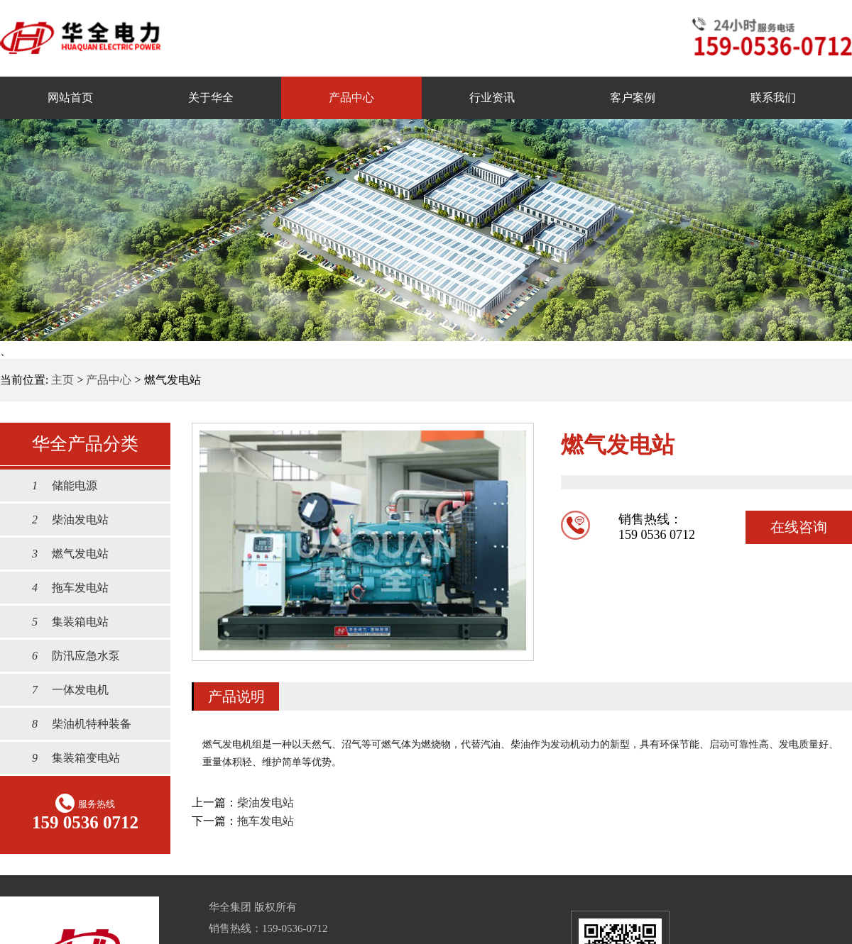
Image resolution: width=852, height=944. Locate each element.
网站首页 (70, 97)
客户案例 (632, 97)
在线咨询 (798, 527)
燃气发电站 (63, 554)
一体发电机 (63, 690)
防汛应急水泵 (69, 656)
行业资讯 (492, 97)
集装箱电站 (63, 622)
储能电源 (57, 485)
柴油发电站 (63, 519)
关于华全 (211, 97)
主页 (62, 380)
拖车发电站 (63, 588)
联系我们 (773, 97)
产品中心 (351, 97)
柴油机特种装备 (74, 724)
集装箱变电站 (69, 758)
